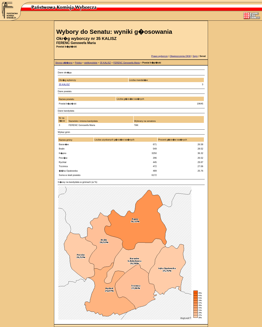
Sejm (195, 56)
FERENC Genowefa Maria (126, 62)
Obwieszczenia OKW (180, 56)
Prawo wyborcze (159, 56)
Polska (78, 62)
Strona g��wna (63, 62)
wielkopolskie (90, 62)
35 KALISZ (105, 62)
